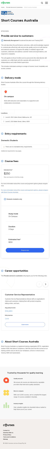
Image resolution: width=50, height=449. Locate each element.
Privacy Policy (7, 434)
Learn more (25, 324)
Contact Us (6, 430)
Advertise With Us (8, 432)
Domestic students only (14, 199)
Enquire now (25, 250)
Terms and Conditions (9, 437)
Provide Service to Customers (14, 7)
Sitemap (5, 439)
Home (2, 7)
